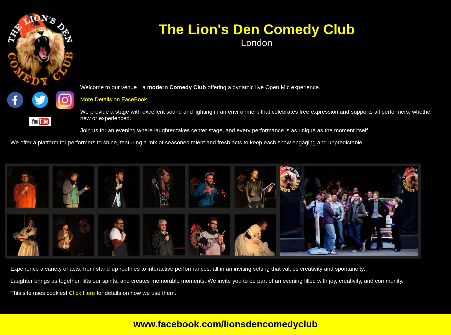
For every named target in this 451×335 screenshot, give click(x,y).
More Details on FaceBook (113, 99)
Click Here (82, 293)
